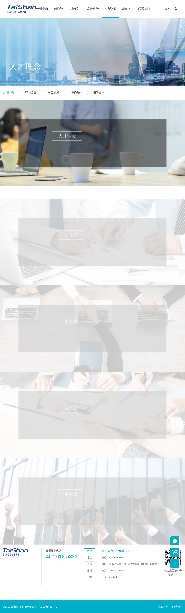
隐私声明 (163, 606)
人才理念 (8, 92)
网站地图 (177, 606)
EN (165, 6)
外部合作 (76, 92)
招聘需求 (99, 92)
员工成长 (53, 92)
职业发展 (31, 92)
